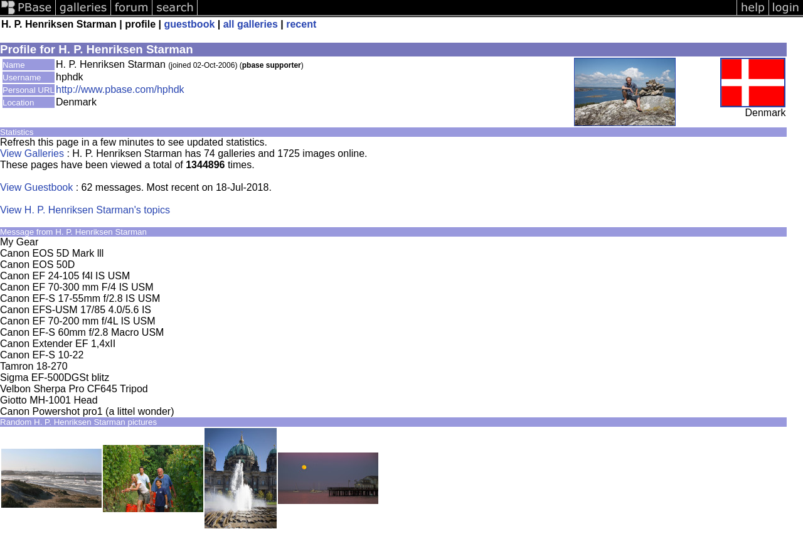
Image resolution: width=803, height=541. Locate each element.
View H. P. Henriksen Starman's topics (85, 210)
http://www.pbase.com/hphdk (120, 89)
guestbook (189, 24)
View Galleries (32, 153)
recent (301, 24)
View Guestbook (36, 187)
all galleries (250, 24)
